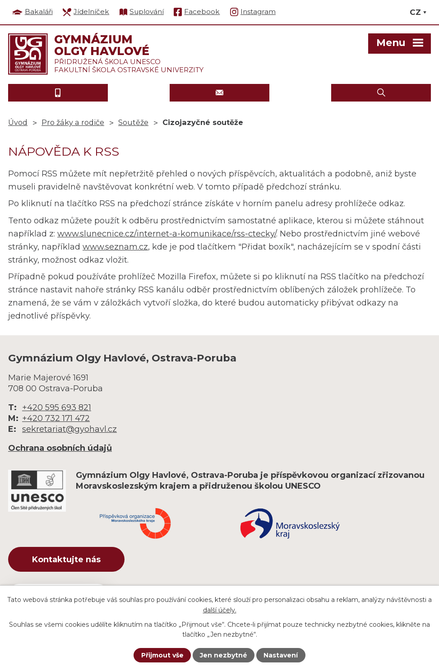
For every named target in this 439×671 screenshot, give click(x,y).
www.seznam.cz (115, 247)
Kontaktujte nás (66, 560)
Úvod (18, 122)
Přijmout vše (162, 655)
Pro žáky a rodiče (73, 122)
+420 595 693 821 (56, 407)
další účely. (219, 610)
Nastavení (280, 655)
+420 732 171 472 (56, 418)
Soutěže (133, 122)
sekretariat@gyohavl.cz (69, 429)
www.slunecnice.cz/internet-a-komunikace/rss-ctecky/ (166, 234)
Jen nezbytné (223, 655)
